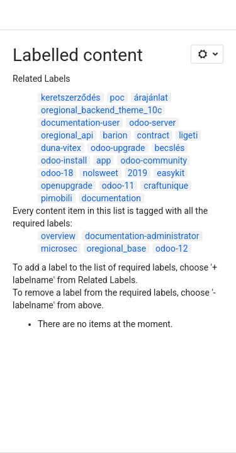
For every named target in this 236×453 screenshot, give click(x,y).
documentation (111, 198)
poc (117, 97)
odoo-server (152, 123)
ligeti (188, 135)
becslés (170, 148)
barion (115, 135)
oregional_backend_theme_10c (101, 110)
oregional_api (67, 135)
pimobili (56, 198)
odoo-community (153, 160)
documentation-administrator (142, 236)
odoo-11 (118, 186)
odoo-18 (57, 173)
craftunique (165, 186)
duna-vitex (61, 148)
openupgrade (67, 186)
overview (58, 236)
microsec (59, 248)
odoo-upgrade (118, 148)
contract (153, 135)
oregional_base (116, 248)
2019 (137, 173)
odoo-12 (171, 248)
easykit (170, 173)
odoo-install (64, 160)
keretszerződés (71, 97)
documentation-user (80, 123)
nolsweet (100, 173)
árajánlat (151, 97)
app (103, 160)
